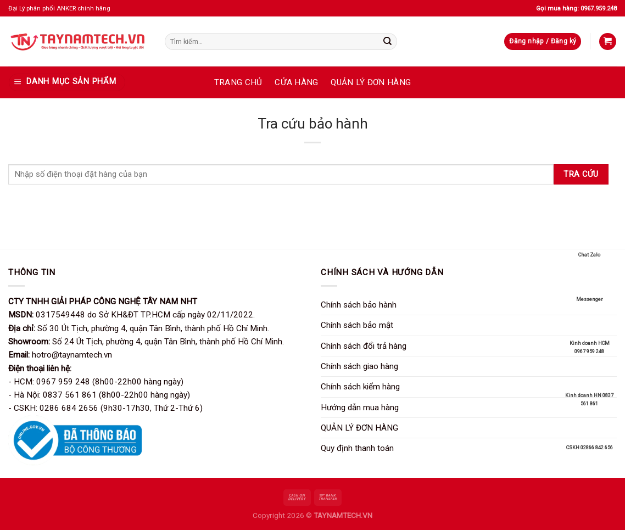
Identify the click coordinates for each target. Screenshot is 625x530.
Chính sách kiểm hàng (360, 387)
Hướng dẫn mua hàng (360, 407)
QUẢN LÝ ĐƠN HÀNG (371, 82)
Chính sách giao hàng (359, 366)
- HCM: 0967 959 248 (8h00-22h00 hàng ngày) (95, 382)
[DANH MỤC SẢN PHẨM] (67, 82)
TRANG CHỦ (238, 82)
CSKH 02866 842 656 (589, 433)
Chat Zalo (589, 241)
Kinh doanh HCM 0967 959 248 (590, 333)
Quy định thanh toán (357, 448)
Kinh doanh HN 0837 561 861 (589, 385)
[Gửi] (387, 41)
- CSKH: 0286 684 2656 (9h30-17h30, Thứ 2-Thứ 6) (105, 408)
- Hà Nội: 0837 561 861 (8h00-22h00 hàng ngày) (99, 395)
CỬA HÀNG (296, 82)
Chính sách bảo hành (359, 305)
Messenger (589, 285)
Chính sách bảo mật (357, 325)
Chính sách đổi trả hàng (363, 346)
